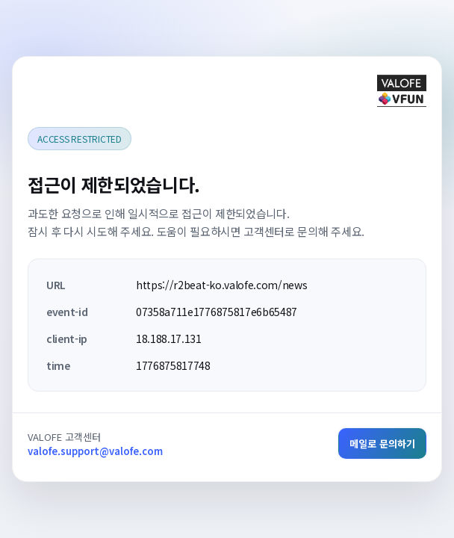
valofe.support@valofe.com (95, 451)
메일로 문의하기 (382, 443)
